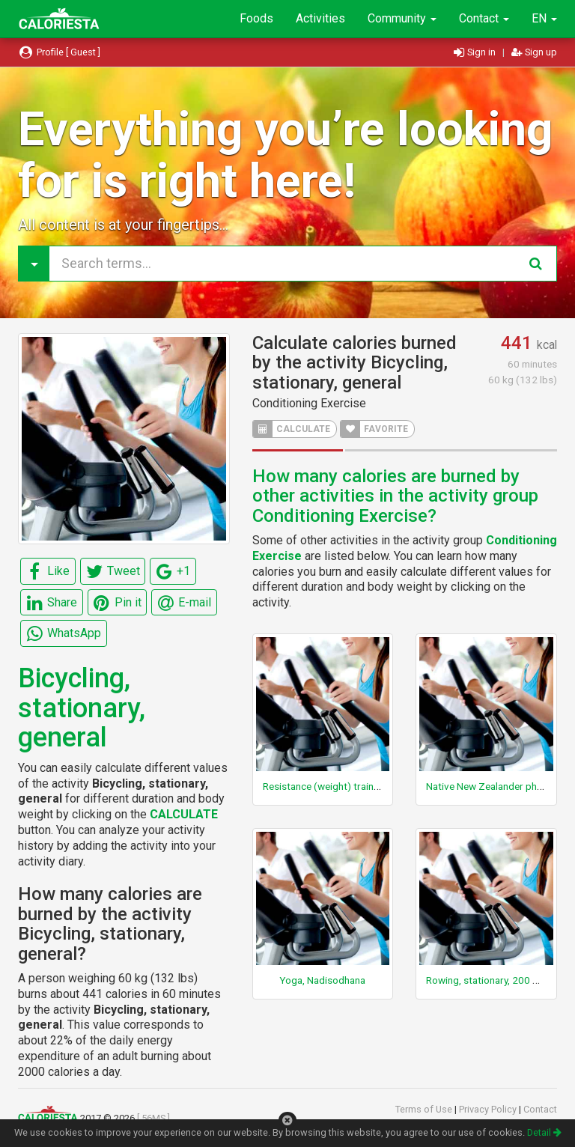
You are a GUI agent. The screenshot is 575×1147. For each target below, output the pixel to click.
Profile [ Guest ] (59, 52)
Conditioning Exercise (309, 403)
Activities (320, 18)
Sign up (534, 52)
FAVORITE (374, 429)
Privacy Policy (489, 1109)
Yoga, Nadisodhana (322, 980)
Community (402, 18)
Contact (484, 18)
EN (544, 18)
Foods (256, 18)
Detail (544, 1132)
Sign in (476, 52)
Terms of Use (424, 1109)
